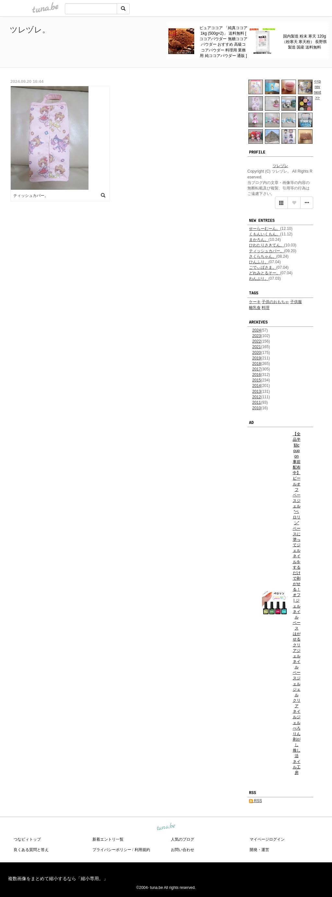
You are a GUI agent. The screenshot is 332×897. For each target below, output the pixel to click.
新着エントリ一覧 (108, 839)
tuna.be (166, 827)
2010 (256, 408)
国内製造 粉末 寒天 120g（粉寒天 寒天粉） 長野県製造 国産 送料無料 (304, 42)
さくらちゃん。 (262, 256)
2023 (256, 336)
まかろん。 (258, 239)
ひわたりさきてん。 (266, 245)
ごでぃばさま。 (262, 267)
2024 (256, 330)
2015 (256, 380)
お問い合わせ (182, 849)
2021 (256, 347)
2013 (256, 391)
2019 (256, 358)
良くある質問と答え (31, 849)
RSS (255, 801)
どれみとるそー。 (264, 273)
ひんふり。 (258, 262)
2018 (256, 363)
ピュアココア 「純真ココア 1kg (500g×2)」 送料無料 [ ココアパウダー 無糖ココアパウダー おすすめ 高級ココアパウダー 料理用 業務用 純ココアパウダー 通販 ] (223, 42)
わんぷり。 (258, 278)
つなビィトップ (27, 839)
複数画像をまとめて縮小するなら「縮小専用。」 (58, 878)
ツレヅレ (280, 166)
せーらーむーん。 (264, 228)
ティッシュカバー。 (266, 251)
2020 (256, 352)
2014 (256, 385)
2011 (256, 402)
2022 (256, 341)
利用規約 (142, 849)
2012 (256, 397)
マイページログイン (267, 839)
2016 (256, 374)
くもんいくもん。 (264, 234)
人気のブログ (182, 839)
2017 (256, 369)
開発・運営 (259, 849)
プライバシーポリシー (111, 849)
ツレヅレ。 (30, 29)
